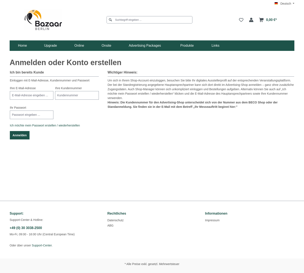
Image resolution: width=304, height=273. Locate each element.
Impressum (212, 220)
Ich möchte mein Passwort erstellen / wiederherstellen (45, 125)
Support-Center (42, 245)
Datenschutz (115, 220)
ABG (110, 225)
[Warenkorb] (268, 19)
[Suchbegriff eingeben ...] (150, 19)
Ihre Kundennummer (68, 88)
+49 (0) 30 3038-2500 (26, 228)
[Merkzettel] (241, 19)
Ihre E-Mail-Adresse (23, 88)
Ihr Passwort (18, 107)
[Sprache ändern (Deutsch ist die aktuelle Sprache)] (284, 3)
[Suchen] (110, 19)
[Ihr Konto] (251, 19)
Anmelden (20, 135)
